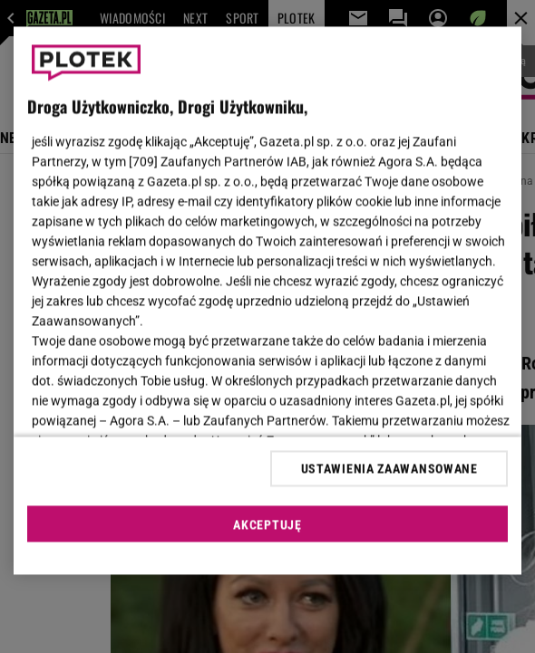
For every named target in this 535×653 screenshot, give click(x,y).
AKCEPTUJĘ (267, 524)
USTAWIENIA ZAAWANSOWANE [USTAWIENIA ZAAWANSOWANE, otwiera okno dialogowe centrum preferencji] (389, 468)
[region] (268, 301)
